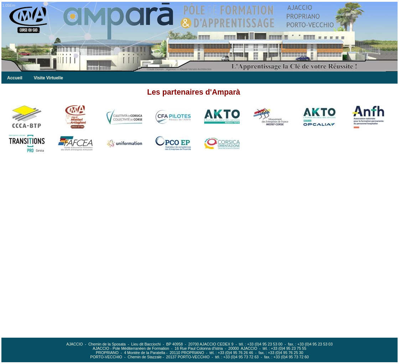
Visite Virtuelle (48, 77)
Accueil (14, 77)
